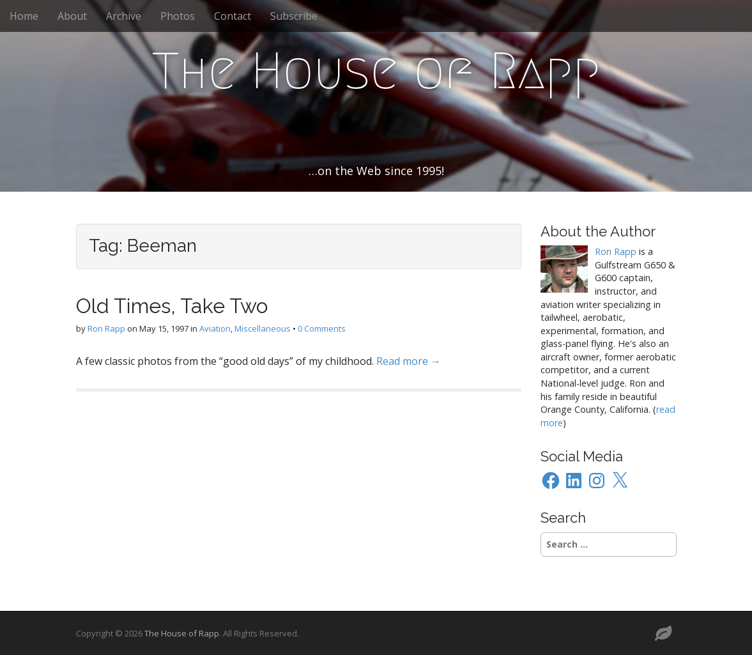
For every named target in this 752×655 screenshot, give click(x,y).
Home (24, 16)
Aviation (215, 328)
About (72, 16)
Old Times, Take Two (172, 306)
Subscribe (294, 16)
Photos (177, 16)
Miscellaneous (262, 328)
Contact (232, 16)
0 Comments (322, 328)
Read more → (408, 361)
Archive (123, 16)
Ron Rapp (106, 328)
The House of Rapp (376, 70)
